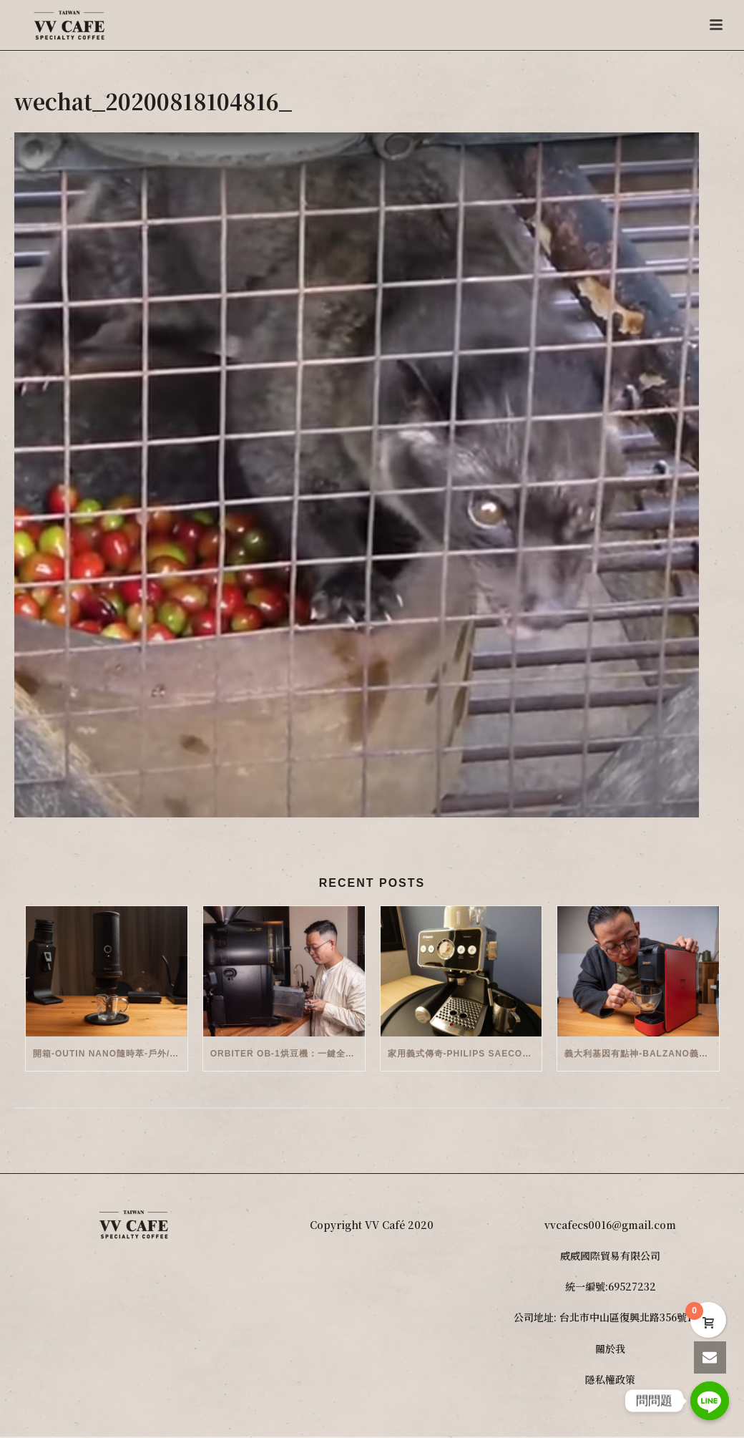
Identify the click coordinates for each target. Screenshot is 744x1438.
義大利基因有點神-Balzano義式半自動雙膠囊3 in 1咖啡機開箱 (641, 1054)
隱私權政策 (610, 1379)
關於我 (610, 1348)
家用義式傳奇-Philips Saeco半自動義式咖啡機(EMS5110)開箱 (465, 1054)
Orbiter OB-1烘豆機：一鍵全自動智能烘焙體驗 (287, 1054)
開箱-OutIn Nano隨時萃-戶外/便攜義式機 (110, 1054)
